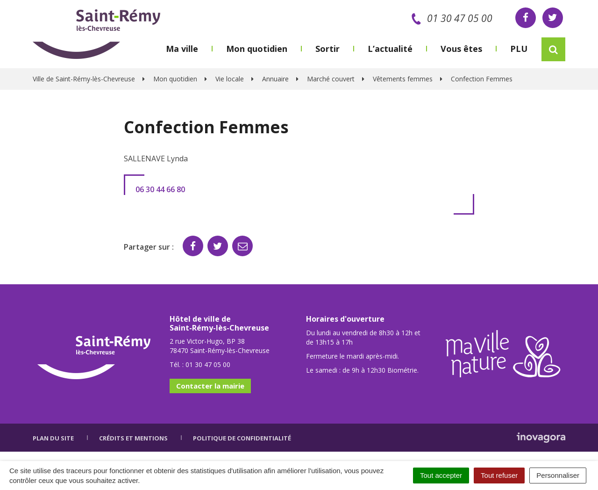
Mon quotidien (256, 48)
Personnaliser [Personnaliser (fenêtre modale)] (557, 475)
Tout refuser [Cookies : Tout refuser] (499, 475)
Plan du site (53, 438)
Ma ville (182, 48)
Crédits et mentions (133, 438)
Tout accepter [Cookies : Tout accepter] (441, 475)
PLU (518, 48)
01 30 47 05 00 (450, 18)
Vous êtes (461, 48)
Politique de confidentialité (242, 438)
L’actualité (390, 48)
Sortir (327, 48)
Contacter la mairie (210, 385)
